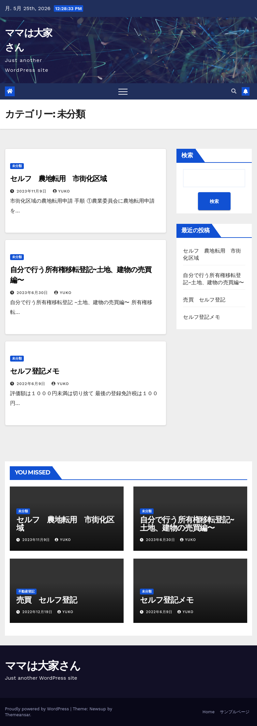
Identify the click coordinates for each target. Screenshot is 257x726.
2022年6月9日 (32, 383)
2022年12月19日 (38, 612)
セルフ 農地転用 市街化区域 (58, 178)
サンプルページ (234, 711)
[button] (233, 91)
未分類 (17, 166)
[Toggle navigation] (123, 91)
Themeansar (17, 714)
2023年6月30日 (33, 292)
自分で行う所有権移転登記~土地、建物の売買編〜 (187, 524)
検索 (187, 155)
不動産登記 (26, 591)
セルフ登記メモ (34, 371)
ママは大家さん (42, 665)
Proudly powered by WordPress (37, 708)
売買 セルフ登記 (204, 300)
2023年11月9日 (32, 191)
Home (209, 711)
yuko (61, 191)
